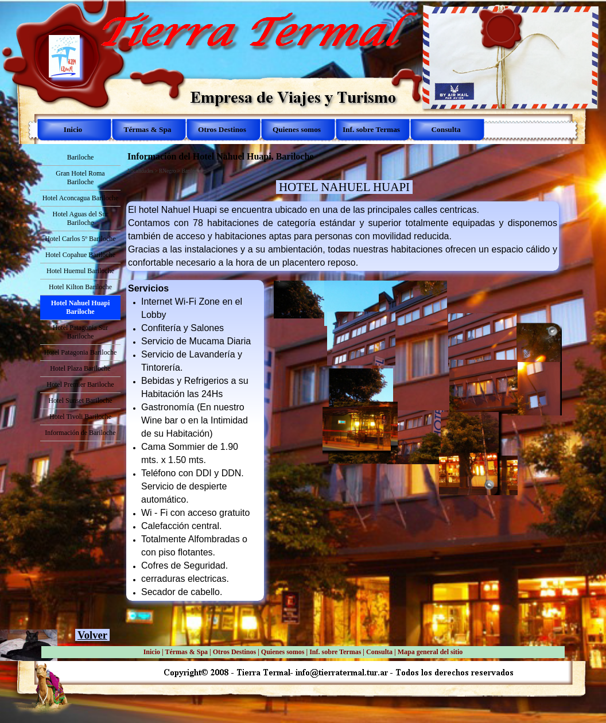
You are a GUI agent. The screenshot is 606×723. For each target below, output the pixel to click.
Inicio (151, 652)
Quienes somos (283, 652)
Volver (92, 635)
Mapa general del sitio (430, 652)
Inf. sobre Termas (335, 652)
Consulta (379, 652)
